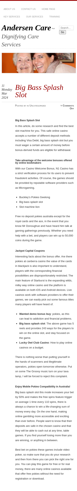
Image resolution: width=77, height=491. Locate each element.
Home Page (48, 9)
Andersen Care (26, 27)
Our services (34, 16)
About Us (9, 9)
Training (54, 16)
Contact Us (28, 9)
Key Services (12, 16)
